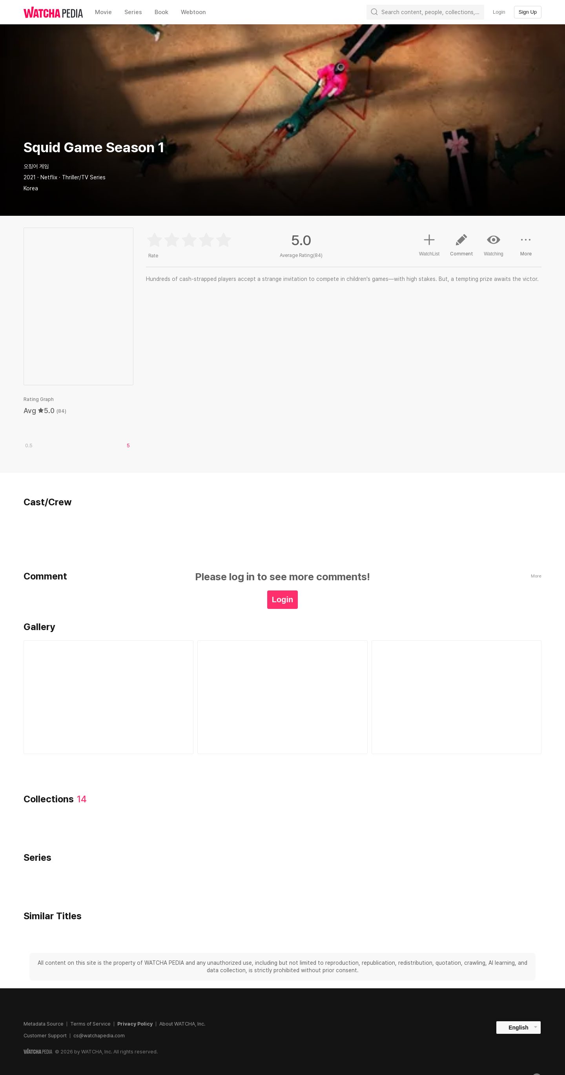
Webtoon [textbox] (193, 12)
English (518, 1027)
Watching (493, 245)
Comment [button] (461, 248)
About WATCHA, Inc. (182, 1024)
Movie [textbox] (103, 12)
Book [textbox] (161, 12)
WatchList (429, 244)
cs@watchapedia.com (99, 1036)
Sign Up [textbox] (528, 12)
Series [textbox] (133, 12)
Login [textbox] (499, 12)
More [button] (525, 248)
